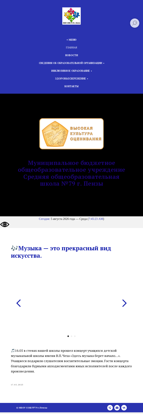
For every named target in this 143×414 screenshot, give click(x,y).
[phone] (110, 409)
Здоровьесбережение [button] (70, 78)
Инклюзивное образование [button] (70, 70)
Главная (71, 47)
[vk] (124, 409)
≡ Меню (71, 39)
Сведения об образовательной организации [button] (70, 63)
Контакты (71, 86)
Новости (71, 55)
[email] (117, 409)
